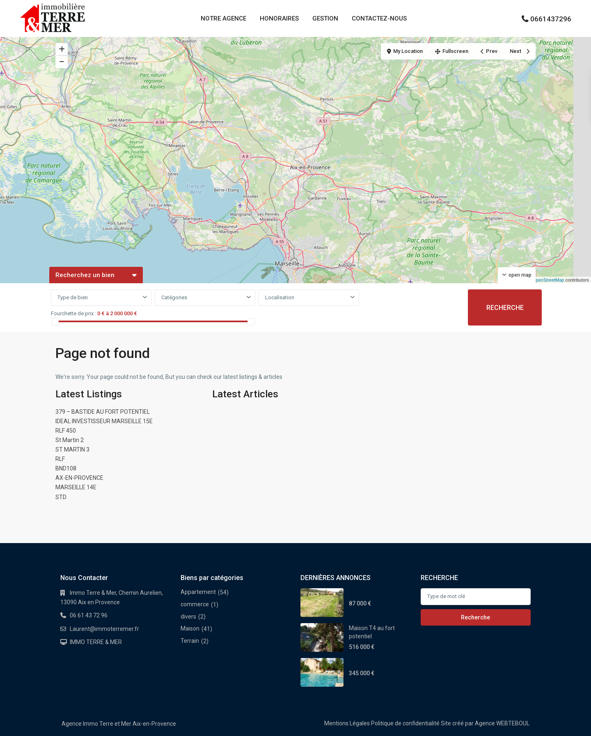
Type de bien (72, 297)
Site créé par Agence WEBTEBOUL (485, 723)
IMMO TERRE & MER (96, 642)
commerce (195, 604)
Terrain (190, 640)
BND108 (65, 468)
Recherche (475, 617)
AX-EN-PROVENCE (79, 478)
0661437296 (550, 19)
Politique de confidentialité (405, 723)
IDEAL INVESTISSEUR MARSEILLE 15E (104, 421)
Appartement (198, 592)
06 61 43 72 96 (89, 615)
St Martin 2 (69, 440)
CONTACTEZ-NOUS (379, 18)
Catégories (174, 297)
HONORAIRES (279, 18)
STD (60, 497)
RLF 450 (65, 430)
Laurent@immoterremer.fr (104, 629)
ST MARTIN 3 (72, 449)
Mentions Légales (347, 723)
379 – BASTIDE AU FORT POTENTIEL (102, 411)
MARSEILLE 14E (75, 487)
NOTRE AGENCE (223, 18)
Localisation (279, 297)
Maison (190, 628)
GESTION (325, 18)
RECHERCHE (505, 308)
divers (188, 616)
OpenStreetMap (548, 279)
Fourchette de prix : (73, 313)
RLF (60, 459)
